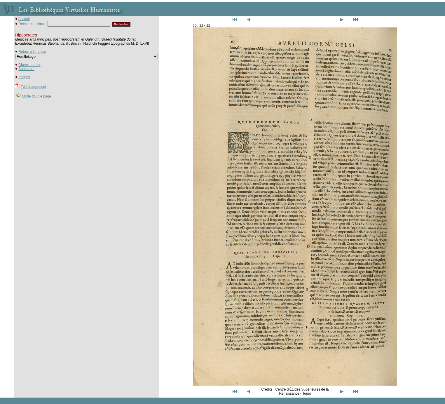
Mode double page (36, 96)
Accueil (24, 19)
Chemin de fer (29, 65)
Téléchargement (33, 87)
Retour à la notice (32, 52)
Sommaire (26, 69)
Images (24, 77)
